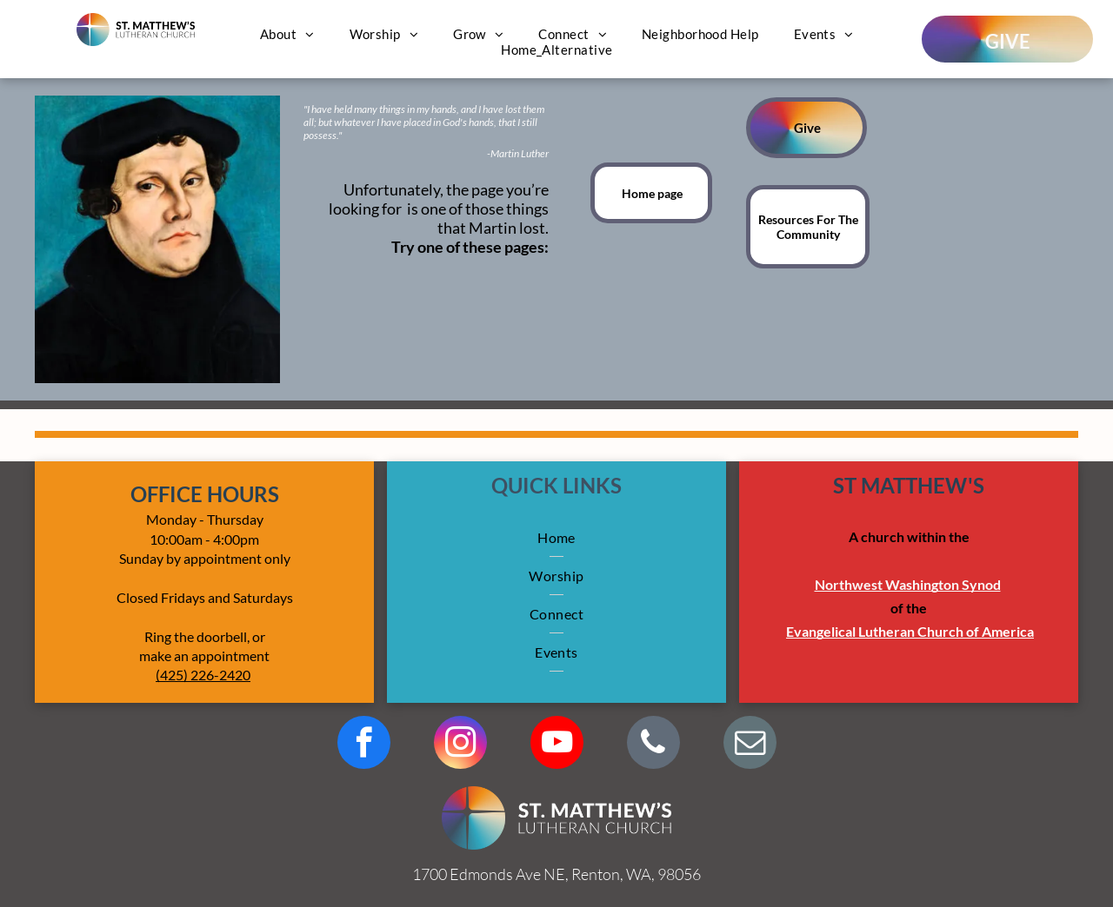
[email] (749, 744)
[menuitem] (287, 34)
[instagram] (460, 744)
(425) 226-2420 (203, 674)
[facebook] (363, 744)
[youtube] (556, 744)
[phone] (653, 744)
